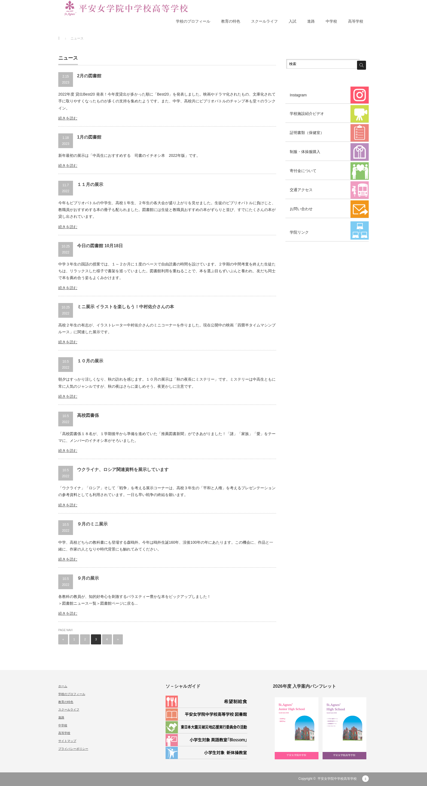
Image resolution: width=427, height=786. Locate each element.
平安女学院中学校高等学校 (337, 779)
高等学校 (355, 21)
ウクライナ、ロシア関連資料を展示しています (123, 469)
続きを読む (67, 118)
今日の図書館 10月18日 (100, 245)
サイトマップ (67, 740)
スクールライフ (264, 21)
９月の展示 (88, 578)
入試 (292, 21)
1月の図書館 (89, 137)
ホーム (62, 686)
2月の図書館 (89, 76)
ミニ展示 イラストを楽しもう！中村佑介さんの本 (125, 306)
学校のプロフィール (193, 21)
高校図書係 (88, 415)
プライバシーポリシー (73, 748)
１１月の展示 (90, 184)
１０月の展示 (90, 361)
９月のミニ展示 (92, 524)
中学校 (331, 21)
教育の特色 (230, 21)
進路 (311, 21)
